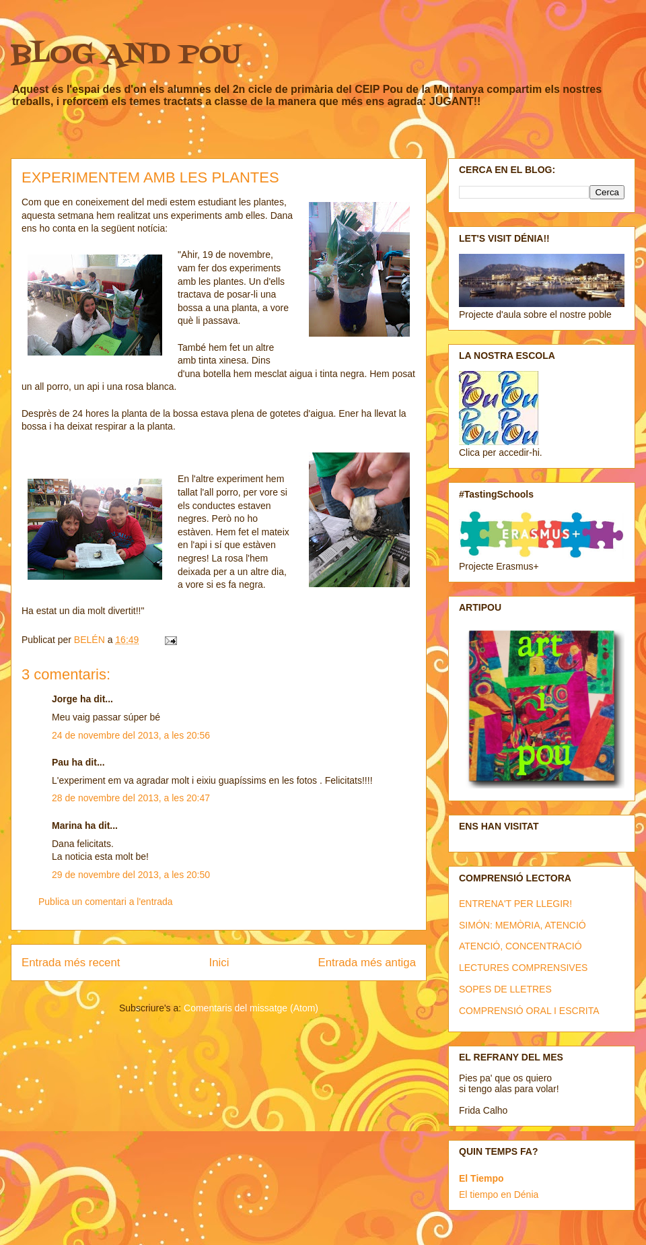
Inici (219, 962)
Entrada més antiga (367, 962)
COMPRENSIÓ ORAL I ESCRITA (529, 1010)
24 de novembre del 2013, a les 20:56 (131, 735)
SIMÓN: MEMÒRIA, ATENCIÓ (522, 925)
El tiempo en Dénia (498, 1194)
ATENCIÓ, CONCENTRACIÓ (520, 946)
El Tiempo (481, 1178)
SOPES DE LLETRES (505, 989)
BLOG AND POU (126, 55)
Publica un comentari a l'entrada (105, 901)
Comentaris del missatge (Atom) (251, 1008)
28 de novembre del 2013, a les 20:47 (131, 798)
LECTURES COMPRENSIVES (523, 967)
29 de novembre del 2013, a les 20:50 (131, 874)
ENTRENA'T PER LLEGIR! (515, 903)
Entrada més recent (71, 962)
